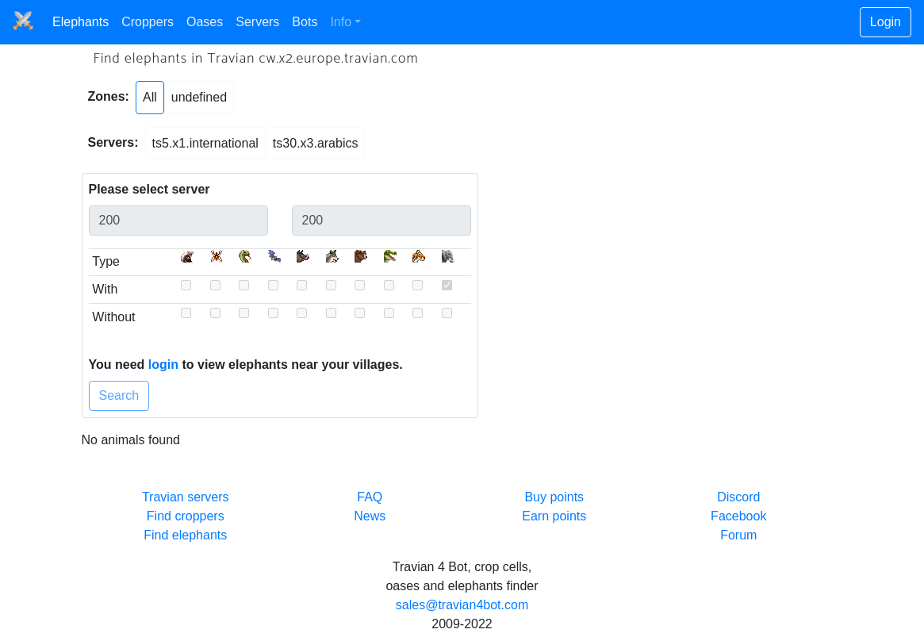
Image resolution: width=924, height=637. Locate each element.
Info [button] (340, 22)
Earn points (554, 516)
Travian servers (185, 497)
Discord (738, 497)
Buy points (554, 497)
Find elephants (185, 535)
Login (885, 22)
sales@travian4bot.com (462, 605)
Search (119, 395)
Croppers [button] (147, 22)
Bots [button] (304, 22)
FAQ (369, 497)
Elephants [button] (80, 22)
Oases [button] (204, 22)
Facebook (738, 516)
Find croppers (185, 516)
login (163, 364)
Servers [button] (257, 22)
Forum (738, 535)
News (369, 516)
